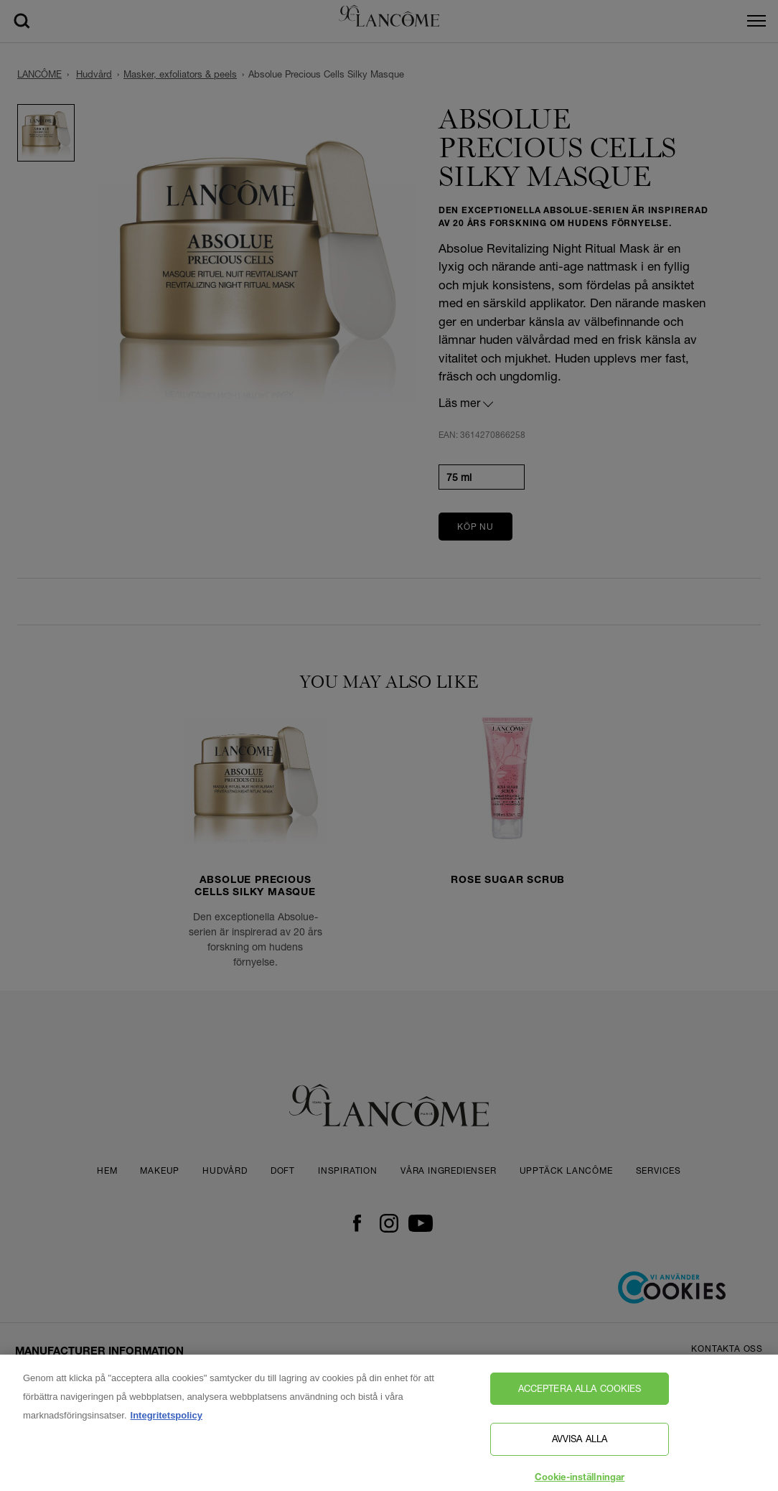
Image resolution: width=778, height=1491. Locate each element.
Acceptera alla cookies (580, 1393)
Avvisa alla (579, 1444)
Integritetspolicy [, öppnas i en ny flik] (166, 1420)
